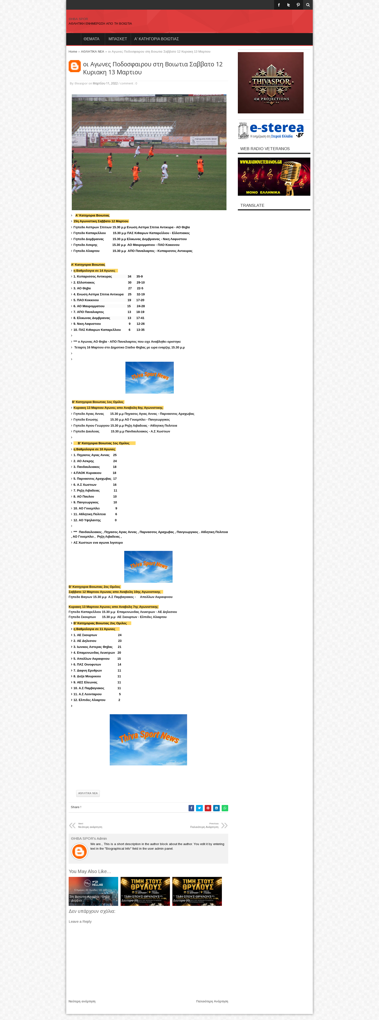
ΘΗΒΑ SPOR (78, 19)
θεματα (91, 39)
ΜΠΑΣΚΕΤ (118, 39)
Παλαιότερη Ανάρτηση (212, 1001)
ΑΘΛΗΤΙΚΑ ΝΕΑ (88, 793)
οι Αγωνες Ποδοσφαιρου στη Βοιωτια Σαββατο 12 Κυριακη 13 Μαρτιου (153, 68)
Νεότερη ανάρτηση (82, 1001)
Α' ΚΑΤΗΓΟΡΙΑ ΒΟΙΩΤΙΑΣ (156, 39)
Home (73, 39)
